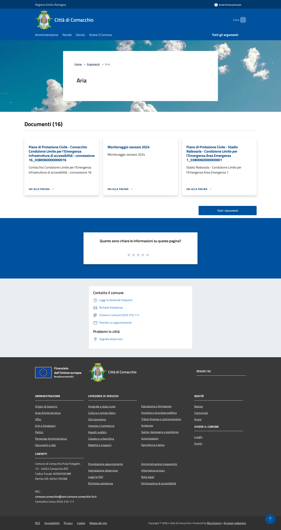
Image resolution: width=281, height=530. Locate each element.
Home (78, 64)
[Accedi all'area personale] (228, 5)
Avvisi (198, 419)
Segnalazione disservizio (103, 470)
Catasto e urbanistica (101, 438)
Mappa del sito (98, 523)
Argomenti (93, 64)
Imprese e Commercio (101, 426)
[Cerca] (241, 20)
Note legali (147, 477)
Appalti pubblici (97, 432)
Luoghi (198, 437)
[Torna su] (270, 519)
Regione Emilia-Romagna (50, 5)
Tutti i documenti (227, 210)
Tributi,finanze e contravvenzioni (161, 419)
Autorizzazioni (150, 438)
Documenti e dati (45, 445)
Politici (39, 432)
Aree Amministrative (48, 413)
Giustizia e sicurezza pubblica (159, 413)
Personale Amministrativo (51, 438)
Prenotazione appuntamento (105, 464)
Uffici (38, 419)
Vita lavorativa (97, 419)
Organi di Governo (46, 406)
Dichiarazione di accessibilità (158, 483)
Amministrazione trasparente (159, 464)
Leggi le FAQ (95, 477)
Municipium (214, 523)
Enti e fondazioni (45, 426)
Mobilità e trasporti (99, 445)
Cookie (81, 523)
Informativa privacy (153, 470)
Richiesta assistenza (100, 483)
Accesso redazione (235, 523)
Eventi (198, 443)
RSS (37, 523)
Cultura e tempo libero (101, 413)
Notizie (198, 406)
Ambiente (147, 425)
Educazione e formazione (156, 406)
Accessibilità (51, 523)
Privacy (68, 523)
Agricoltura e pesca (153, 445)
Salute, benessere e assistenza (159, 432)
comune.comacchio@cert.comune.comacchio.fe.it (66, 496)
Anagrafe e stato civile (101, 406)
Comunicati (201, 413)
